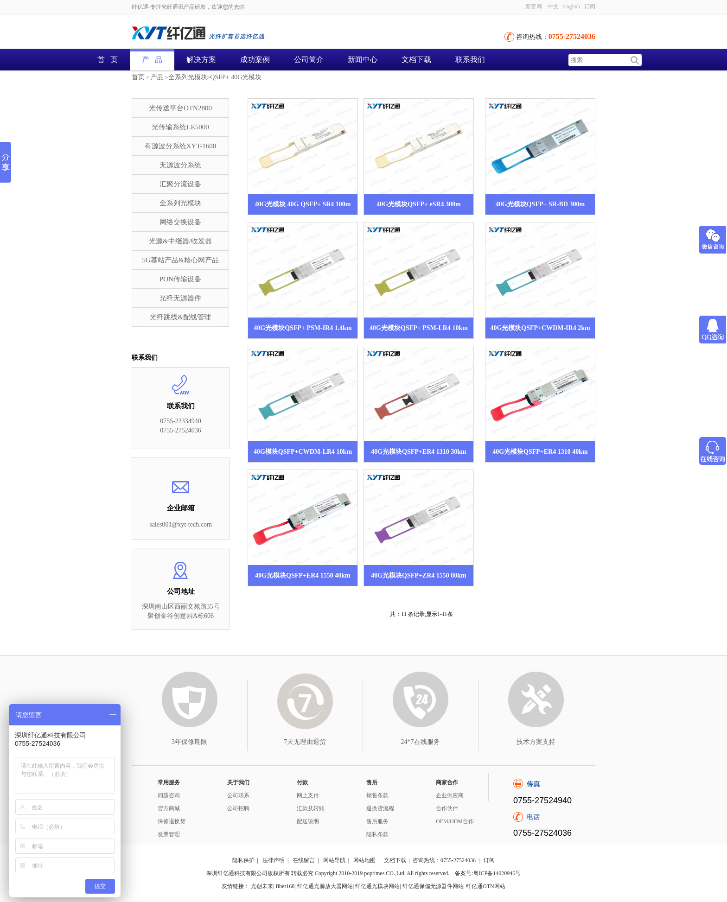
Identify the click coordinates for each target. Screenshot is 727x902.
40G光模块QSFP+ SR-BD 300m (540, 204)
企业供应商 (450, 795)
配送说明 (308, 821)
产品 (157, 77)
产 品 (152, 60)
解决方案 (201, 60)
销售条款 (377, 795)
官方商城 (169, 808)
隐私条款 (377, 834)
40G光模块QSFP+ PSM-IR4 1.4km (302, 327)
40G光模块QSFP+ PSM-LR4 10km (419, 327)
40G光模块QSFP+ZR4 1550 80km (418, 575)
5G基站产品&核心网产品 (180, 260)
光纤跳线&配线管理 (180, 317)
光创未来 (262, 886)
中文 (553, 6)
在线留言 (304, 860)
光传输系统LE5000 (180, 127)
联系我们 (470, 60)
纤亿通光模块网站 (377, 886)
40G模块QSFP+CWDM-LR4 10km (303, 451)
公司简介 (309, 60)
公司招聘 (238, 808)
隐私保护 (243, 860)
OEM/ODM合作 (455, 821)
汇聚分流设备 (180, 184)
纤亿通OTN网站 (485, 886)
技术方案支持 (536, 741)
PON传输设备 (180, 279)
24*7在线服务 (420, 741)
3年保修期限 (189, 741)
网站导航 (334, 860)
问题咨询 (169, 795)
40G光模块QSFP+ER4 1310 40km (540, 451)
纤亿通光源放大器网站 (325, 886)
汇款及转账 (311, 808)
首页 (138, 77)
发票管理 (169, 834)
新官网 (533, 6)
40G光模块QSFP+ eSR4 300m (418, 204)
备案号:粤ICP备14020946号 (488, 873)
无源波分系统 (180, 165)
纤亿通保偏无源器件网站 (433, 886)
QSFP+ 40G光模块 (235, 77)
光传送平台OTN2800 (180, 108)
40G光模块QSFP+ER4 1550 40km (303, 575)
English (571, 6)
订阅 (589, 6)
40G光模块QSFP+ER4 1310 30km (418, 451)
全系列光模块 (187, 77)
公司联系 (238, 795)
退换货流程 (380, 808)
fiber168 (285, 886)
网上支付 (308, 795)
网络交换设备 (180, 222)
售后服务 (377, 821)
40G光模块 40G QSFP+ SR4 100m (303, 204)
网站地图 (364, 860)
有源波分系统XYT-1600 (180, 146)
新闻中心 (362, 60)
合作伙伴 (447, 808)
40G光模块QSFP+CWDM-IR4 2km (540, 327)
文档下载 (416, 60)
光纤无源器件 (180, 298)
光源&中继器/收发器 (180, 241)
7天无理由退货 (305, 741)
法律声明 (273, 860)
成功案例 (255, 60)
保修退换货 (171, 821)
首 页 (107, 60)
